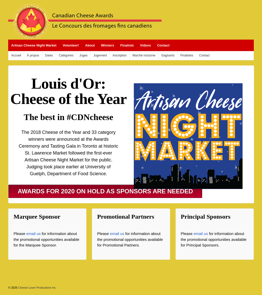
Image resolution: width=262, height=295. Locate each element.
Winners (107, 45)
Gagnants (167, 55)
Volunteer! (71, 45)
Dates (49, 55)
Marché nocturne (144, 55)
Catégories (66, 55)
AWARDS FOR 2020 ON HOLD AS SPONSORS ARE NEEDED (105, 191)
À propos (33, 55)
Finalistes (186, 55)
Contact (163, 45)
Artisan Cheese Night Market (34, 45)
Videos (145, 45)
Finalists (127, 45)
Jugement (100, 55)
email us (33, 233)
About (90, 45)
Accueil (16, 55)
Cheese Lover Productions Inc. (37, 287)
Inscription (120, 55)
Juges (83, 55)
